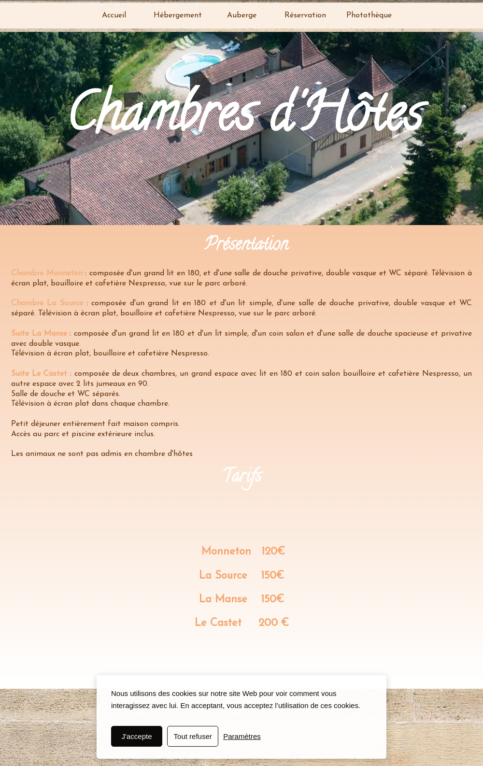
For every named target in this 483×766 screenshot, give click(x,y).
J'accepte (137, 736)
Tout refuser (193, 736)
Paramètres (242, 736)
